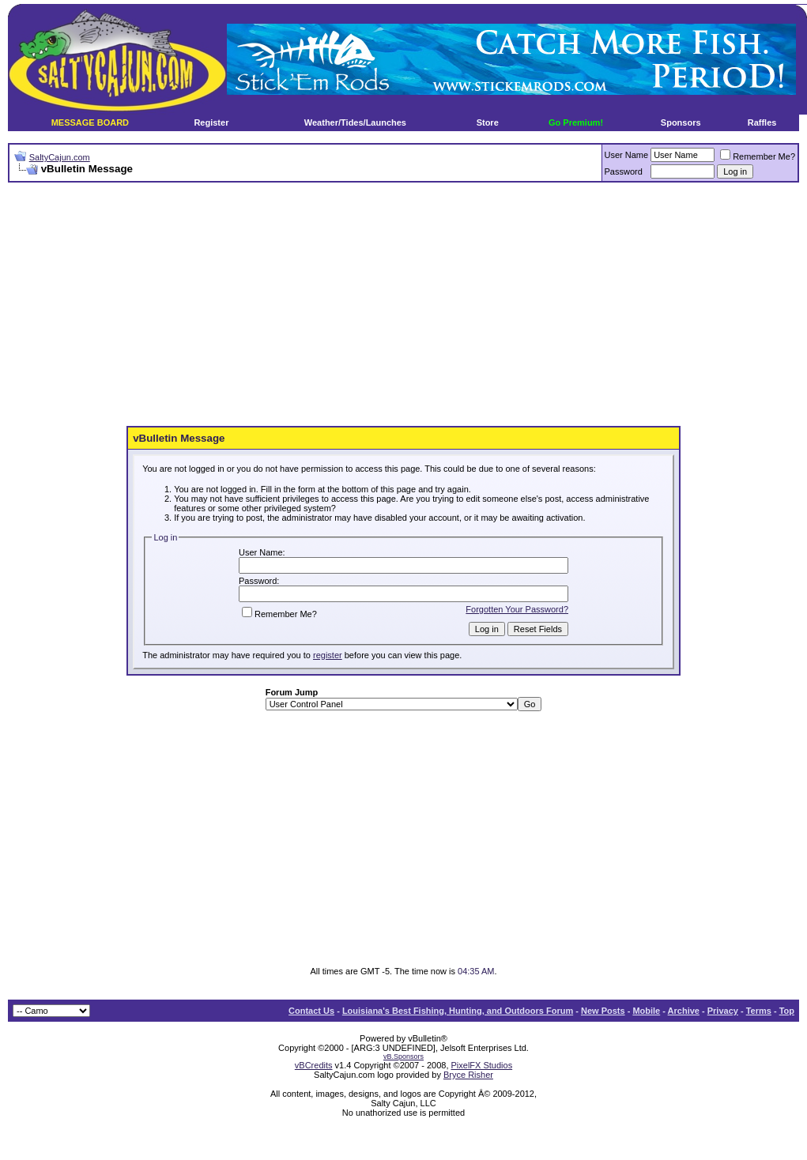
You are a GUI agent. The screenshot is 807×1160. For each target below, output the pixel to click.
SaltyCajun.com (59, 157)
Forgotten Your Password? (517, 609)
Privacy (722, 1010)
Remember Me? (757, 156)
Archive (684, 1010)
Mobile (646, 1010)
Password (624, 171)
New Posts (603, 1010)
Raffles (762, 122)
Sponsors (681, 122)
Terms (758, 1010)
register (327, 655)
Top (786, 1010)
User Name (627, 155)
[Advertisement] (323, 305)
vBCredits (314, 1065)
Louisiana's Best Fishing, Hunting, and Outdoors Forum (457, 1010)
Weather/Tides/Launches (355, 122)
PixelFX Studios (482, 1065)
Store (488, 122)
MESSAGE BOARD (90, 122)
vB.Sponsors (403, 1056)
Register (211, 122)
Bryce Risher (468, 1074)
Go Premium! (576, 122)
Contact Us (311, 1010)
